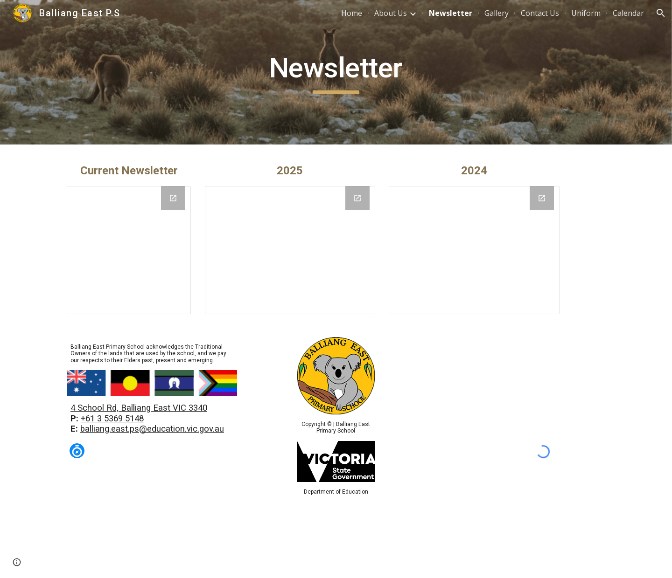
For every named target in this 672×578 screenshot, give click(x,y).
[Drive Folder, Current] (129, 250)
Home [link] (351, 13)
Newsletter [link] (450, 13)
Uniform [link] (586, 13)
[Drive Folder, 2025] (290, 250)
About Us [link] (390, 13)
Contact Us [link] (540, 13)
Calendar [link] (628, 13)
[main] (336, 72)
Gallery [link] (496, 13)
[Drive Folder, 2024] (474, 250)
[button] (661, 13)
